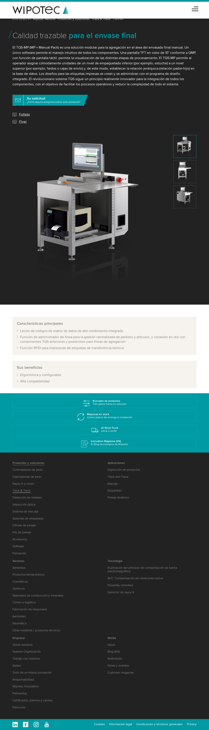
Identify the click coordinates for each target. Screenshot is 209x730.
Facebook (25, 724)
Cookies (99, 724)
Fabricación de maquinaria (29, 609)
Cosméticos (20, 581)
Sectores (18, 561)
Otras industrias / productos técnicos (36, 630)
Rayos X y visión (23, 484)
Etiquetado (115, 490)
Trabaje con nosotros (26, 658)
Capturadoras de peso (27, 477)
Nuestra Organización (26, 651)
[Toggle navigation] (195, 8)
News (111, 645)
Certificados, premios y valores (32, 700)
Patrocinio (18, 707)
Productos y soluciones (74, 19)
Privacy (192, 724)
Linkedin (15, 724)
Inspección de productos (124, 470)
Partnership (19, 693)
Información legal (120, 724)
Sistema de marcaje (25, 511)
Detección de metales (27, 497)
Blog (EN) (114, 651)
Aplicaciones (116, 463)
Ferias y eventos (118, 665)
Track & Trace (101, 19)
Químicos (18, 588)
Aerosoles (19, 616)
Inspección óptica (23, 504)
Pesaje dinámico (118, 497)
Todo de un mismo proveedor (31, 672)
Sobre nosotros (22, 645)
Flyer (23, 121)
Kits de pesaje (21, 532)
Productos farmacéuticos (28, 574)
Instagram (36, 724)
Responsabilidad (23, 679)
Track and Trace (118, 477)
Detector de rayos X (121, 592)
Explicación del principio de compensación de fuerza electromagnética (142, 569)
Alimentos (18, 568)
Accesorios (19, 539)
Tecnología (115, 561)
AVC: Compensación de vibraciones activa (135, 578)
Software (18, 546)
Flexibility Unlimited (120, 585)
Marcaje (113, 484)
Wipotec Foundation (25, 686)
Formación (19, 553)
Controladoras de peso (27, 470)
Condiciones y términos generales (159, 724)
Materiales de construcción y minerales (37, 595)
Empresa (18, 638)
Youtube (46, 724)
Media (112, 638)
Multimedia (115, 658)
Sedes (16, 665)
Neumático (19, 623)
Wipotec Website (44, 19)
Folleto (24, 114)
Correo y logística (23, 602)
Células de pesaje (24, 525)
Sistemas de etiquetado (28, 518)
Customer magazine (121, 672)
